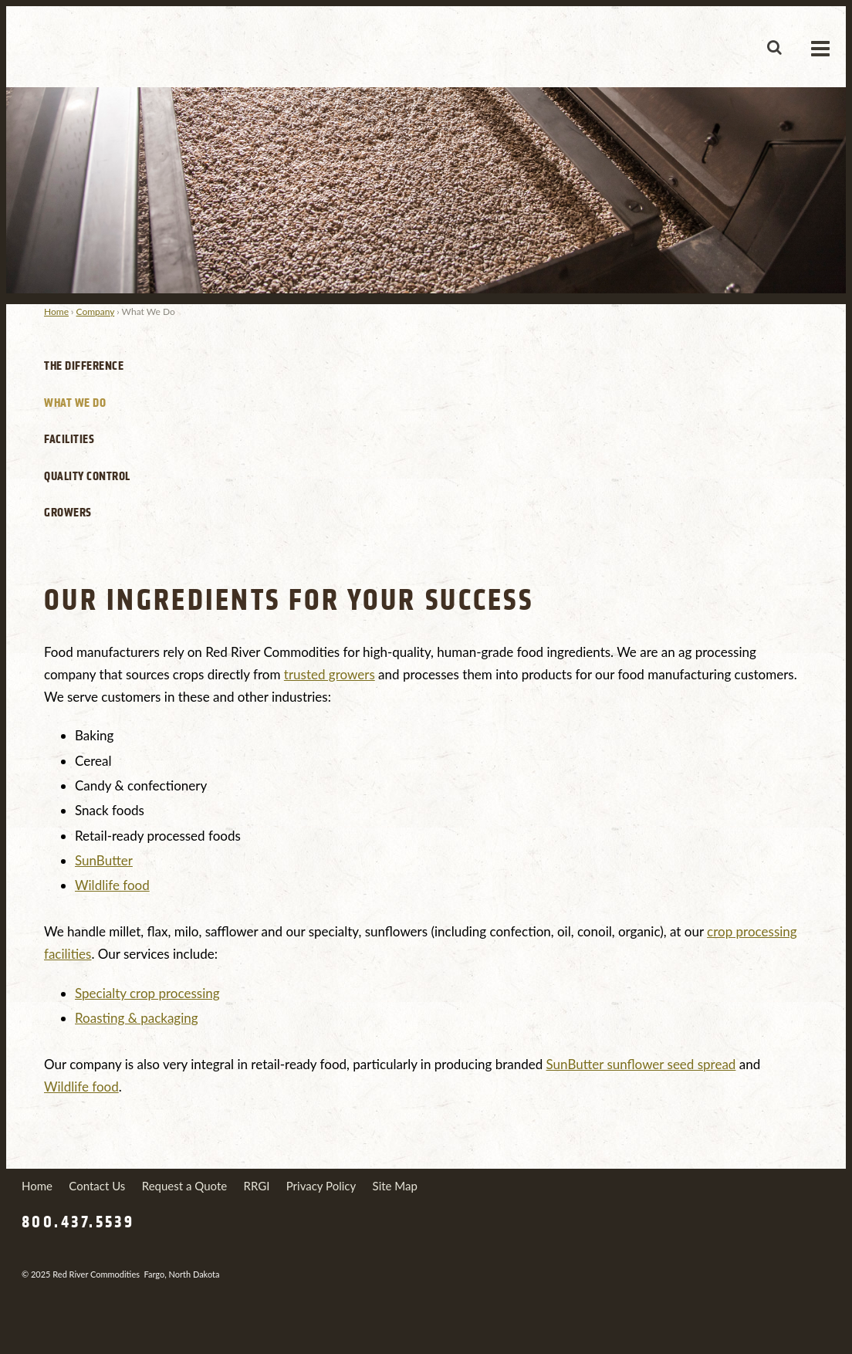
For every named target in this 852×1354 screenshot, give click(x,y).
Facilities (69, 439)
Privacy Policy (321, 1186)
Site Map (395, 1186)
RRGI (257, 1186)
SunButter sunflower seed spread (641, 1064)
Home (56, 311)
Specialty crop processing (147, 993)
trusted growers (329, 674)
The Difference (83, 366)
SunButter (104, 860)
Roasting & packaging (136, 1018)
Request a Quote (184, 1186)
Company (95, 311)
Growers (68, 512)
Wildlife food (112, 885)
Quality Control (87, 476)
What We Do (75, 403)
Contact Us (97, 1186)
